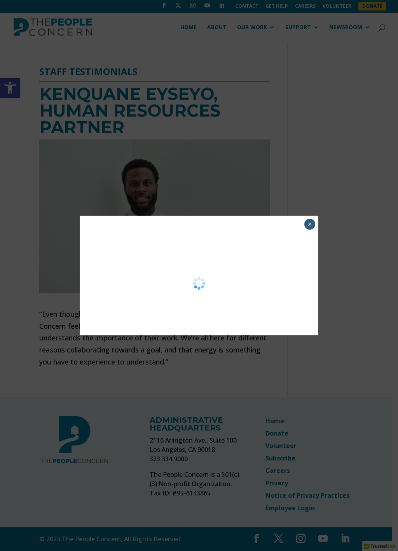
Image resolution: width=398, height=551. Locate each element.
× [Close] (310, 224)
